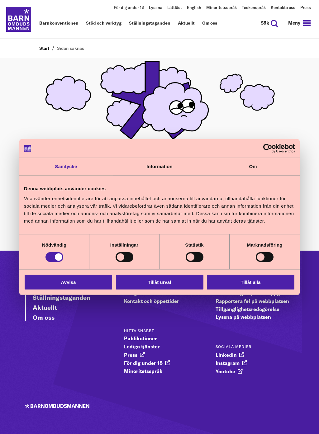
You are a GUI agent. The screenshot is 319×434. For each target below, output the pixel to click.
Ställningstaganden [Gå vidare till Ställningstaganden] (61, 297)
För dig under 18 (129, 7)
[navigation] (299, 23)
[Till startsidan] (18, 19)
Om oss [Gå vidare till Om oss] (44, 317)
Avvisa (68, 282)
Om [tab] (253, 166)
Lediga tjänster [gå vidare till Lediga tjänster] (142, 346)
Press (305, 7)
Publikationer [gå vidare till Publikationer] (140, 338)
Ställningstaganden (149, 23)
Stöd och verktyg (103, 23)
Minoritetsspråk (221, 7)
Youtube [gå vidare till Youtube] (225, 371)
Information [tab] (159, 166)
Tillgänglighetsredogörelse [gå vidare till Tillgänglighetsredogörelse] (247, 309)
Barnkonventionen (59, 23)
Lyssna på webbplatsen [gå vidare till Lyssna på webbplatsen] (243, 317)
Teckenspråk (254, 7)
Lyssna (155, 7)
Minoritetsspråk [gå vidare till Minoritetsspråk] (143, 371)
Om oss (209, 23)
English (194, 7)
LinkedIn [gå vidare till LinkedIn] (226, 355)
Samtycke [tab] (66, 166)
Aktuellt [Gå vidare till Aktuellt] (45, 307)
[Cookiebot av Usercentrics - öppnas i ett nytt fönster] (267, 148)
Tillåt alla (251, 282)
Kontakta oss (283, 7)
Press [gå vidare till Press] (130, 355)
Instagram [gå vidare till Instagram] (228, 363)
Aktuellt (186, 23)
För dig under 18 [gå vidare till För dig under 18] (143, 363)
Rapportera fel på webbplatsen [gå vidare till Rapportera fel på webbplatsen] (252, 301)
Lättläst (174, 7)
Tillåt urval (159, 282)
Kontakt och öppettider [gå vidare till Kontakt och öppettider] (151, 301)
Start (44, 48)
